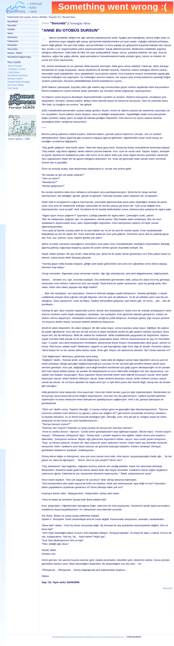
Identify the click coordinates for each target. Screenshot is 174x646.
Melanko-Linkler (15, 78)
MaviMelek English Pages (19, 57)
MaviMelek (12, 21)
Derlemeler (12, 37)
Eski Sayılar (12, 88)
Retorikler (12, 25)
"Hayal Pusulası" (15, 66)
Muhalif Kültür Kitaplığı (18, 81)
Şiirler (10, 33)
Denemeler (12, 45)
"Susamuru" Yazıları (16, 69)
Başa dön (167, 588)
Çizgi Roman (13, 72)
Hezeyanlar (12, 49)
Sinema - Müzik (14, 53)
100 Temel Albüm (15, 85)
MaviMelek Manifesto (17, 75)
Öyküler (11, 29)
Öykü (45, 23)
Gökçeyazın (12, 41)
